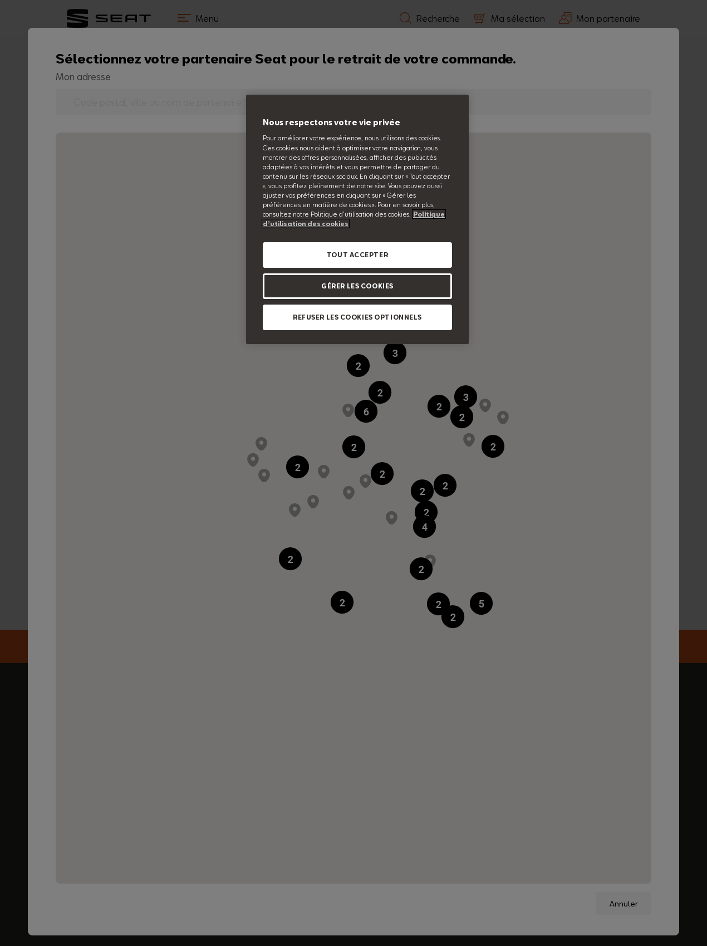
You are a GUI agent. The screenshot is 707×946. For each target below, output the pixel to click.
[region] (357, 219)
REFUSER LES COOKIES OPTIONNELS (357, 317)
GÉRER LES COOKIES (357, 286)
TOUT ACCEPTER (357, 254)
